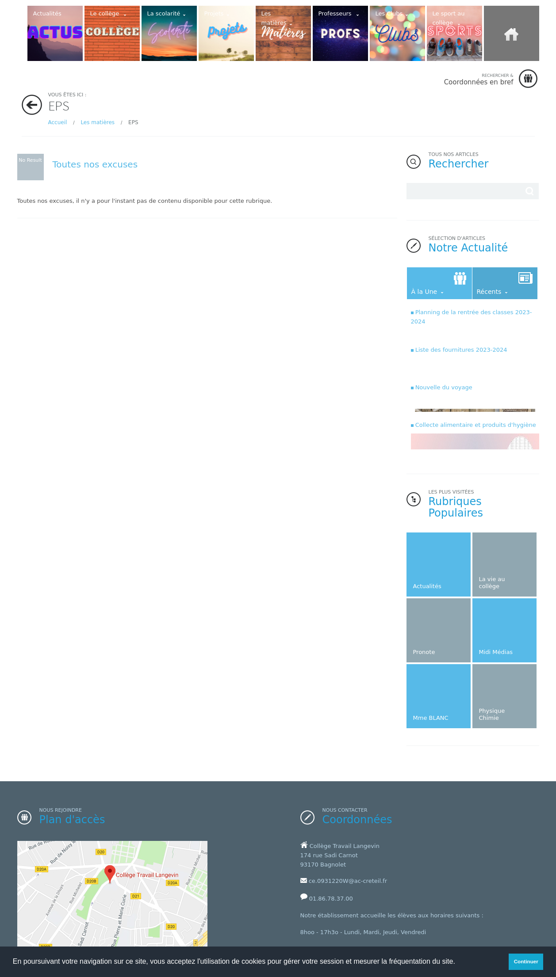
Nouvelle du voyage (443, 387)
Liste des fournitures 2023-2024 (461, 349)
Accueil (57, 122)
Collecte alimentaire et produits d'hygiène (475, 425)
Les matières (98, 122)
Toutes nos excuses (95, 164)
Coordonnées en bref (479, 79)
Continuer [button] (526, 961)
